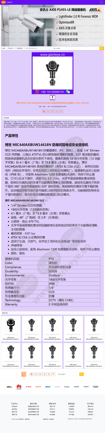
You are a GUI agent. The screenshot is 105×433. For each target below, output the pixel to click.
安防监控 (19, 48)
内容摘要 (6, 118)
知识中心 (52, 409)
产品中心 (10, 48)
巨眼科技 (6, 2)
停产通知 (71, 414)
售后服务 (52, 414)
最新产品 (14, 414)
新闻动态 (71, 403)
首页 (3, 48)
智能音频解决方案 (33, 409)
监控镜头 (14, 409)
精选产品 (14, 412)
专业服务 (52, 412)
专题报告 (71, 409)
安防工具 (52, 406)
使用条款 (51, 419)
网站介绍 (90, 406)
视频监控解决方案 (33, 406)
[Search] (76, 48)
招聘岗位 (90, 412)
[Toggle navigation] (101, 2)
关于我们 (90, 403)
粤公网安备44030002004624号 (85, 419)
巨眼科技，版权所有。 (25, 419)
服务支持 (52, 403)
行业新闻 (71, 406)
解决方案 (33, 403)
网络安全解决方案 (33, 414)
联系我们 (90, 414)
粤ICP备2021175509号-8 (73, 419)
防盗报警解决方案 (33, 412)
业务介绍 (90, 409)
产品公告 (71, 412)
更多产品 (5, 313)
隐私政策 (45, 419)
